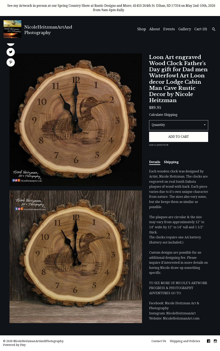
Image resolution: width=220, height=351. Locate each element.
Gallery (184, 29)
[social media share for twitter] (10, 52)
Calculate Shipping (163, 115)
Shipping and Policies (185, 341)
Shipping (171, 162)
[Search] (213, 30)
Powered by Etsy (14, 344)
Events (169, 29)
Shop (141, 29)
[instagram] (215, 341)
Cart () (200, 29)
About (154, 29)
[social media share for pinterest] (10, 62)
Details (154, 162)
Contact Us (158, 341)
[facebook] (208, 341)
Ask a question (158, 145)
